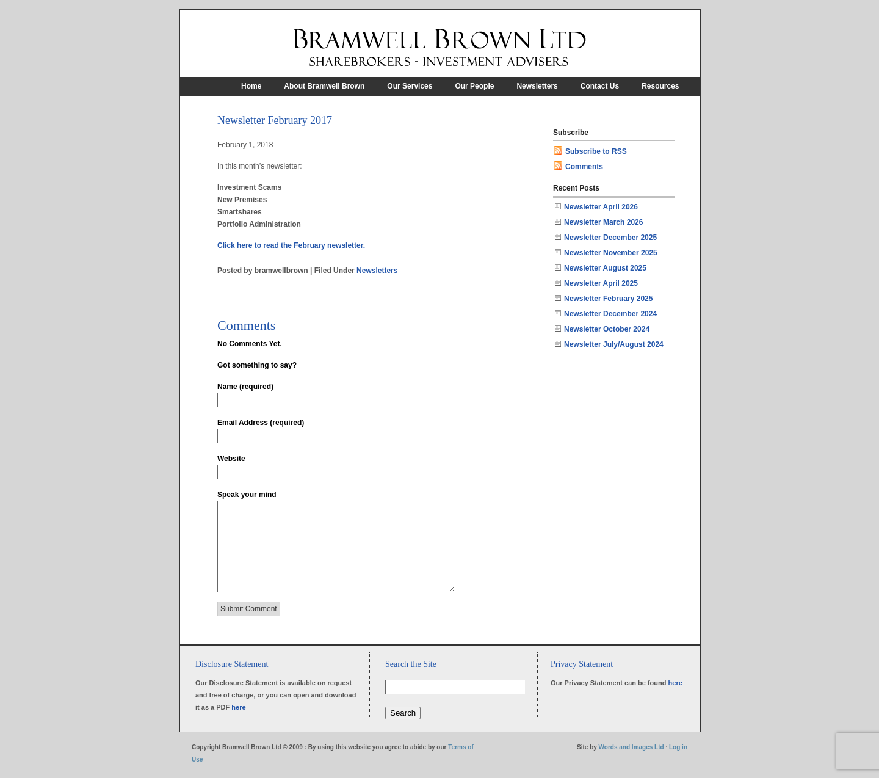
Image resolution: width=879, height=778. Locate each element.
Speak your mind (247, 494)
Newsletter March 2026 (603, 222)
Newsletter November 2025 (610, 253)
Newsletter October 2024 (606, 329)
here (238, 707)
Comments (584, 166)
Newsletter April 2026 (601, 207)
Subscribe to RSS (596, 151)
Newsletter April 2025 (601, 283)
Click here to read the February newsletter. (291, 245)
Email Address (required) (260, 422)
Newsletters (536, 86)
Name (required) (245, 386)
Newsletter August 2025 (605, 268)
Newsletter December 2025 (610, 237)
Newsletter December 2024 (610, 314)
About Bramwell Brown (324, 86)
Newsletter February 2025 (608, 298)
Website (231, 458)
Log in (678, 747)
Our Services (409, 86)
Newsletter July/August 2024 (614, 344)
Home (251, 86)
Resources (660, 86)
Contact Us (600, 86)
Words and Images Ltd (631, 747)
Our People (474, 86)
